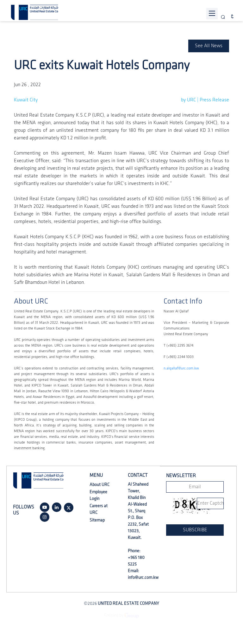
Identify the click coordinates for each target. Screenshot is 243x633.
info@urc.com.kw (143, 577)
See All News (208, 45)
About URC (99, 485)
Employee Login (98, 495)
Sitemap (97, 520)
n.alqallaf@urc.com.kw (181, 368)
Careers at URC (99, 509)
